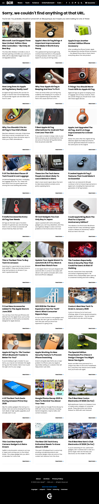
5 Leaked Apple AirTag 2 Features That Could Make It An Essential (81, 176)
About (38, 479)
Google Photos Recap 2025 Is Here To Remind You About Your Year (48, 401)
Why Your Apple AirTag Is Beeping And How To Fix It (47, 87)
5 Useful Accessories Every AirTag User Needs (15, 218)
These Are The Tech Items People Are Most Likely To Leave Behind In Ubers (47, 176)
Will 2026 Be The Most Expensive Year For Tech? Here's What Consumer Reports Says (47, 310)
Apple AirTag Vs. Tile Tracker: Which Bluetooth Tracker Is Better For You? (16, 355)
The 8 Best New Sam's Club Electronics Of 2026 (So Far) (81, 442)
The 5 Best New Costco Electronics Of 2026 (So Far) (81, 399)
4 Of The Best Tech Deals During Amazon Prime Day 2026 (15, 401)
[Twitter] (69, 3)
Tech (27, 3)
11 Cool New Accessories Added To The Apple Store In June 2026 (15, 309)
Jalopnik (42, 489)
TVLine (49, 489)
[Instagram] (72, 3)
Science (35, 3)
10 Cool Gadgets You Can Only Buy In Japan (47, 218)
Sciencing (56, 489)
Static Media (40, 482)
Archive (46, 479)
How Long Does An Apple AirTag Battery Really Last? (15, 87)
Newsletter (90, 3)
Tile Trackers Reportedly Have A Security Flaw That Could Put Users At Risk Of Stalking (80, 264)
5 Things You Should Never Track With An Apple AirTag (81, 87)
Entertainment (48, 3)
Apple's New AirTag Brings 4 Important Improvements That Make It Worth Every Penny (48, 44)
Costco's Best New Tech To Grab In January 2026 (80, 307)
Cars (59, 3)
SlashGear (64, 489)
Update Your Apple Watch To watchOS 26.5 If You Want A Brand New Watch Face (49, 263)
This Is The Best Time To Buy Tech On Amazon (15, 261)
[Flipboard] (75, 3)
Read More (26, 63)
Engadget (34, 489)
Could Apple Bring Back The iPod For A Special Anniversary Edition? (81, 219)
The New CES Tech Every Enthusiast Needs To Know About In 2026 (47, 444)
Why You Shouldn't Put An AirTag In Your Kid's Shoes (14, 128)
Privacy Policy (57, 479)
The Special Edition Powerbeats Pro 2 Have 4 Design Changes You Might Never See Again (81, 356)
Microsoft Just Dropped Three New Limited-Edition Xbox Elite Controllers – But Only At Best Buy (16, 44)
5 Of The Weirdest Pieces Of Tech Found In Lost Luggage (15, 174)
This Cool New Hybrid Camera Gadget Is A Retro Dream (14, 444)
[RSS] (81, 3)
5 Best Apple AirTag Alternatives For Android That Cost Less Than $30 (49, 130)
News (20, 3)
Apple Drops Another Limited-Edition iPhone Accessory (79, 43)
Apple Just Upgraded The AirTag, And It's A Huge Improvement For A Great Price (80, 131)
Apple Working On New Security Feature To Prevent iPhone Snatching (48, 355)
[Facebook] (66, 3)
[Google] (78, 3)
